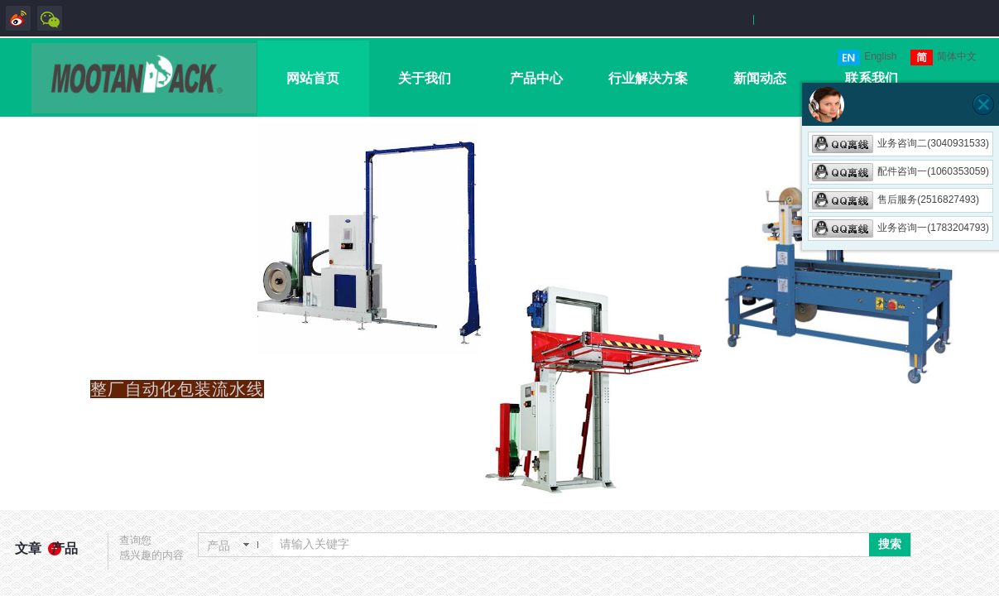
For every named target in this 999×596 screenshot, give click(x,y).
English (867, 57)
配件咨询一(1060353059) (900, 171)
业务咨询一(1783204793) (900, 227)
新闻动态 (759, 78)
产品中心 (536, 78)
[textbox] (571, 544)
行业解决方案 (648, 78)
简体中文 (943, 57)
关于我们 (424, 78)
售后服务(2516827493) (895, 199)
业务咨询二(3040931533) (900, 143)
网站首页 (312, 78)
